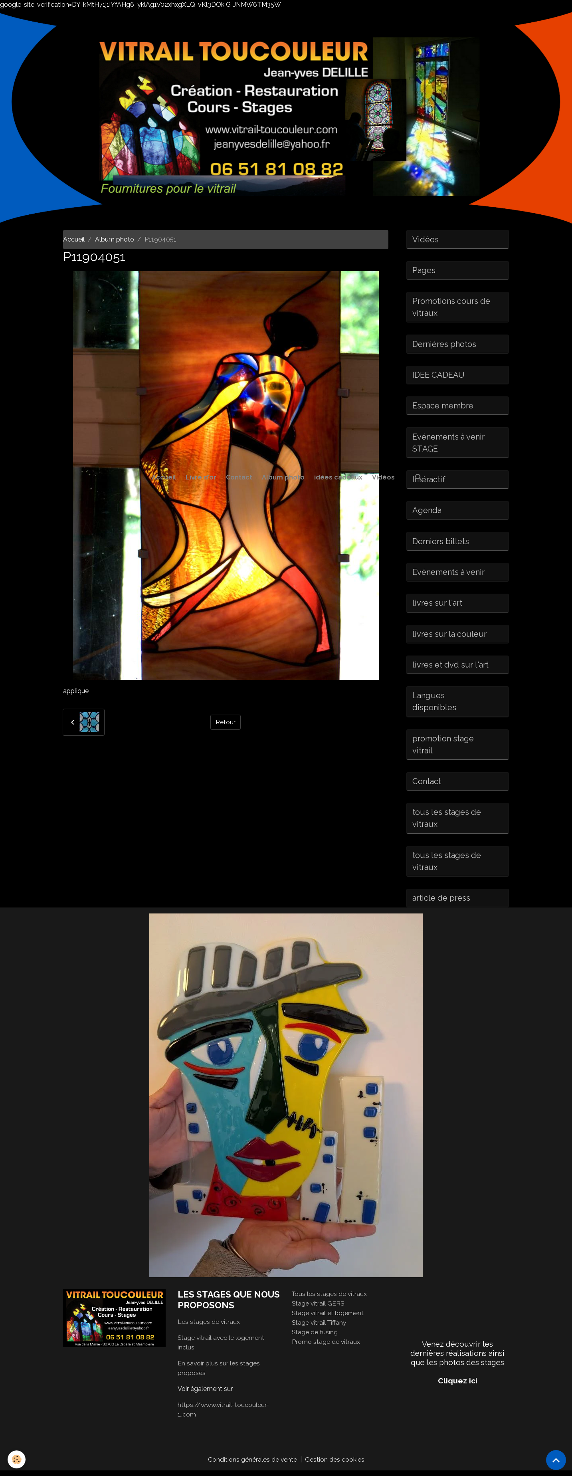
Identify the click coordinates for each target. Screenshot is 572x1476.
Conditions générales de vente (252, 1464)
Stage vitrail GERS (318, 1308)
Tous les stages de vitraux (330, 1299)
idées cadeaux (338, 477)
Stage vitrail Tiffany (320, 1327)
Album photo (283, 477)
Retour (226, 722)
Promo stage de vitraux (326, 1347)
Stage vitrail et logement (328, 1318)
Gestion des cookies (334, 1464)
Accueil (164, 477)
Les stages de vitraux (209, 1327)
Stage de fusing (315, 1337)
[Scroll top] (556, 1460)
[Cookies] (17, 1459)
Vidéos (383, 477)
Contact (239, 477)
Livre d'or (201, 477)
